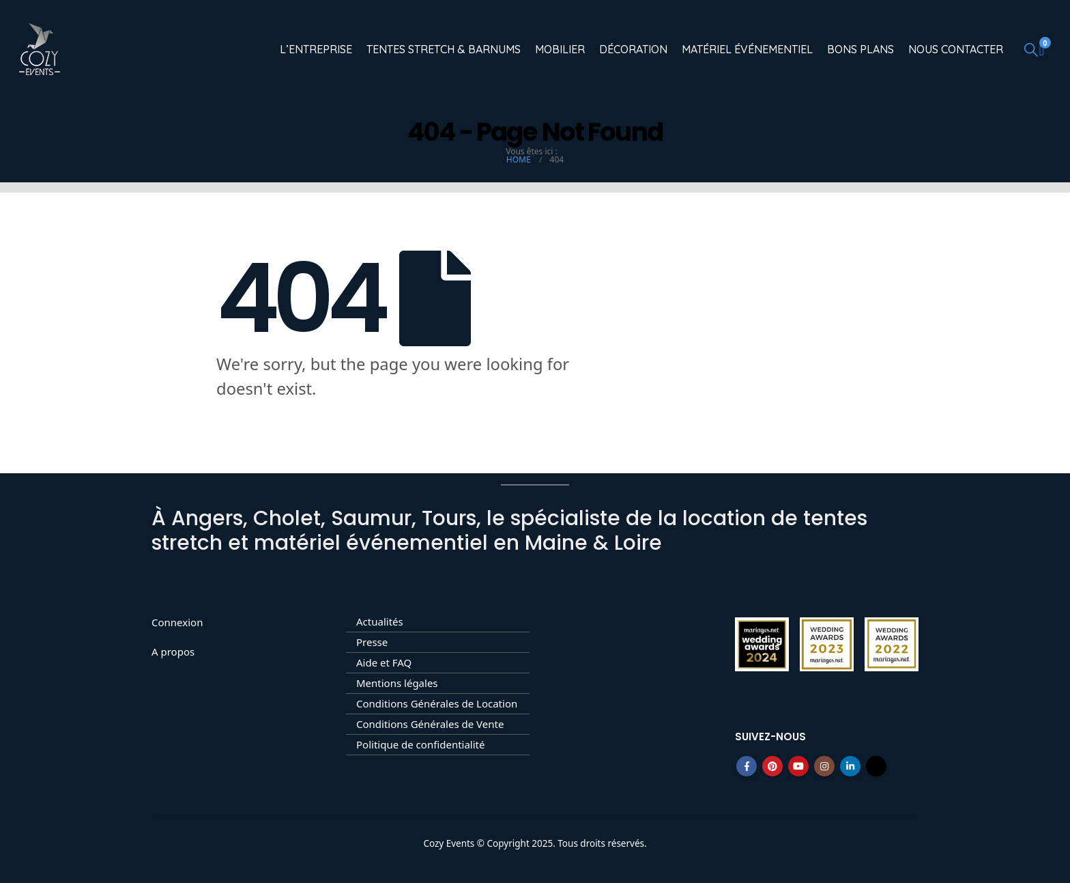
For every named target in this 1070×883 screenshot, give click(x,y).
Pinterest (772, 766)
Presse (372, 642)
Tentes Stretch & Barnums (443, 49)
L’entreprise (316, 49)
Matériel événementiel (747, 49)
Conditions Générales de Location (436, 703)
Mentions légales (397, 683)
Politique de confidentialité (420, 744)
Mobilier (560, 49)
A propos (172, 651)
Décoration (633, 49)
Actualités (379, 621)
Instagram (824, 766)
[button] (1031, 49)
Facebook (746, 766)
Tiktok (876, 766)
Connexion (177, 622)
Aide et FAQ (383, 662)
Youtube (798, 766)
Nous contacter (955, 49)
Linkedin (850, 766)
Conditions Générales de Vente (430, 724)
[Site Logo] (39, 49)
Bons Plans (860, 49)
